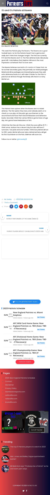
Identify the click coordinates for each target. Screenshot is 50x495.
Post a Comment (11, 202)
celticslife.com (11, 395)
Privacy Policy (10, 388)
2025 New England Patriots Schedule (20, 378)
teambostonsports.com (15, 392)
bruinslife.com (11, 402)
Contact (8, 381)
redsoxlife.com (11, 398)
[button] (11, 206)
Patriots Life (32, 485)
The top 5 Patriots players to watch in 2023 (28, 447)
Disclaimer (9, 385)
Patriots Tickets (25, 362)
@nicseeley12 (22, 139)
